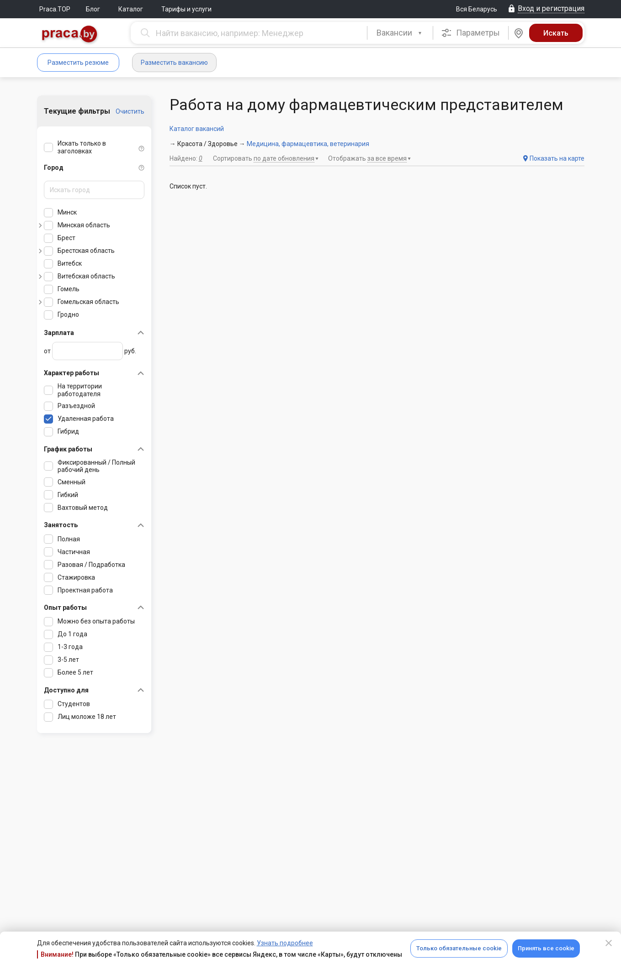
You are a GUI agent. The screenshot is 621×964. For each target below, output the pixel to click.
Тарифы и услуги (186, 9)
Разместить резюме (78, 62)
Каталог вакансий (197, 128)
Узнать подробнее (285, 943)
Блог (93, 9)
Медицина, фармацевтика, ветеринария (308, 143)
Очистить (130, 111)
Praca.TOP (54, 9)
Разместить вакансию (174, 62)
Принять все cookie (546, 948)
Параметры (470, 32)
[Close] (608, 943)
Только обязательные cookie (459, 948)
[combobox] (400, 33)
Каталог (130, 9)
